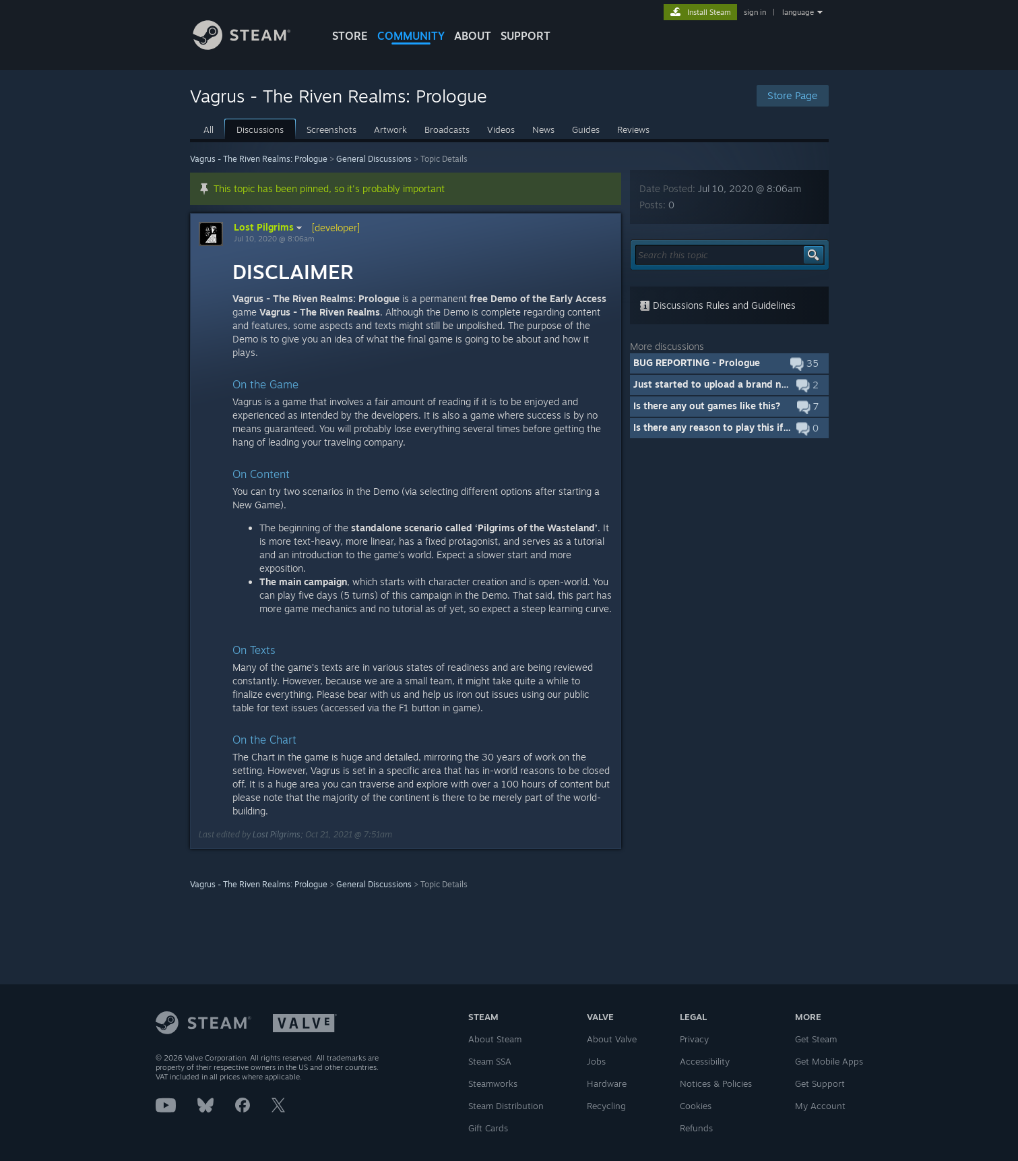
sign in (755, 12)
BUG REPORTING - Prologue (696, 362)
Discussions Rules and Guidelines (717, 305)
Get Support (820, 1083)
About (472, 35)
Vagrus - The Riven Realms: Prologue (258, 159)
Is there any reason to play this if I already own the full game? (773, 427)
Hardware (607, 1083)
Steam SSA (489, 1061)
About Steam (494, 1039)
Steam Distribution (506, 1105)
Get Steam (816, 1039)
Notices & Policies (716, 1083)
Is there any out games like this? (706, 405)
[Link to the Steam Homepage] (252, 46)
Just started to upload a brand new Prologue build (748, 384)
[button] (729, 363)
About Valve (612, 1039)
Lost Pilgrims (269, 227)
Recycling (606, 1105)
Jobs (596, 1061)
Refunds (696, 1128)
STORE (350, 35)
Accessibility (705, 1061)
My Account (820, 1105)
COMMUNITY (411, 35)
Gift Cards (488, 1128)
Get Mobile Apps (829, 1061)
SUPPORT (525, 35)
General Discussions (374, 159)
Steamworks (492, 1083)
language (798, 12)
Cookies (695, 1105)
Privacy (694, 1039)
